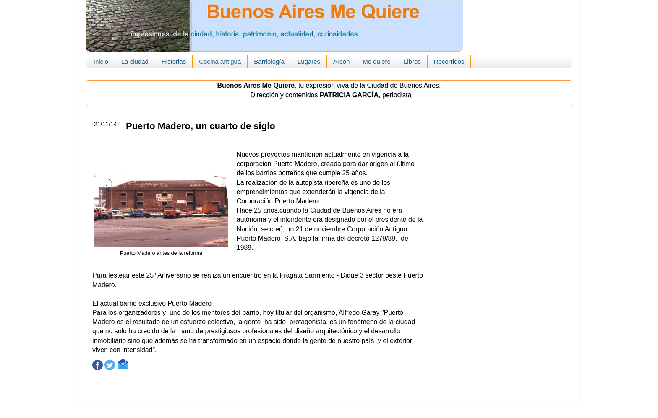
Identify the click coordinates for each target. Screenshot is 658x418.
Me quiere (377, 61)
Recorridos (449, 61)
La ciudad (135, 61)
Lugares (309, 61)
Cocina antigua (220, 61)
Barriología (269, 61)
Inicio (101, 61)
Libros (412, 61)
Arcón (341, 61)
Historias (174, 61)
